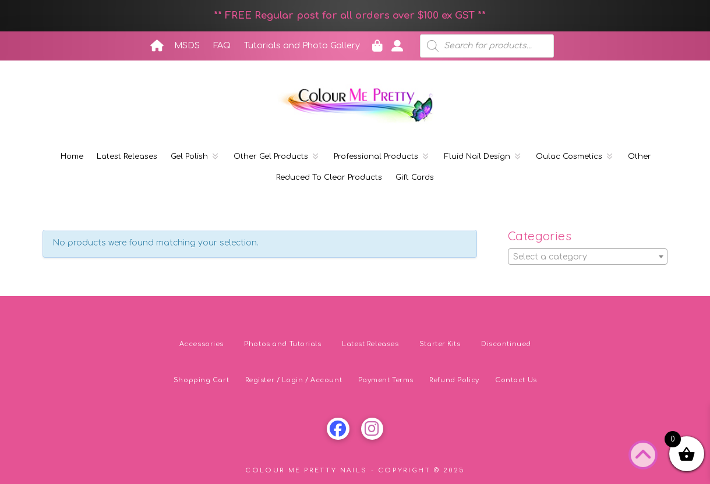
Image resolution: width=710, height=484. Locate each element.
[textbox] (587, 257)
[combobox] (587, 256)
